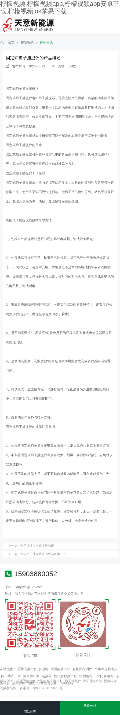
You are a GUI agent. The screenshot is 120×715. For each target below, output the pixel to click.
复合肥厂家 (31, 676)
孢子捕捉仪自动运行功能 (37, 546)
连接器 (47, 676)
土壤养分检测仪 (106, 669)
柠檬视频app (27, 669)
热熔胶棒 (18, 683)
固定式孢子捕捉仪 (19, 88)
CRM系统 (66, 683)
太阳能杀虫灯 (60, 669)
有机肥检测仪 (82, 669)
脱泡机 (43, 669)
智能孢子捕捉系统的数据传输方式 (43, 554)
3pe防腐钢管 (104, 676)
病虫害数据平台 (65, 676)
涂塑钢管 (85, 676)
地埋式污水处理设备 (42, 683)
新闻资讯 (27, 43)
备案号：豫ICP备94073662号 (41, 688)
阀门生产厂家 (11, 676)
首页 (11, 43)
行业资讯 (46, 43)
